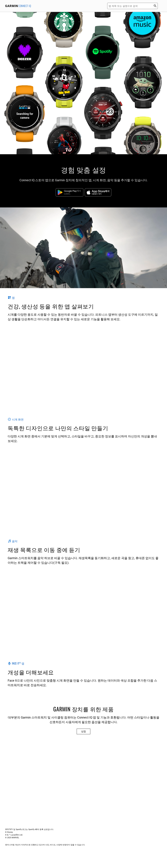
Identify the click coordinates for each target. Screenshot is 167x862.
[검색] (156, 6)
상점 (83, 731)
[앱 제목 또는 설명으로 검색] (130, 6)
